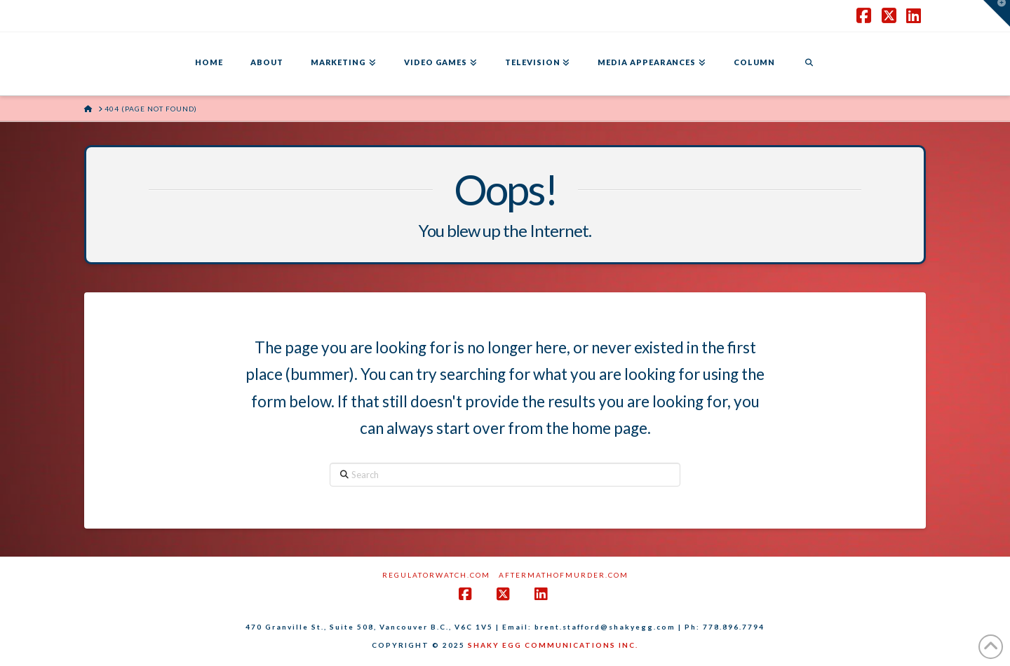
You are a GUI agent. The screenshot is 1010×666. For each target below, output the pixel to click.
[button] (996, 13)
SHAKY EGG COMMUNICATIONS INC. (553, 645)
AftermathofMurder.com (563, 575)
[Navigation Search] (808, 63)
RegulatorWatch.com (436, 575)
